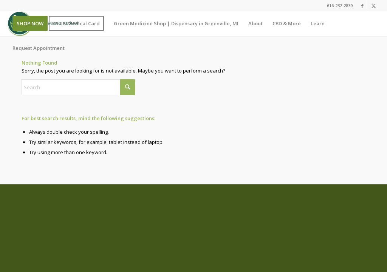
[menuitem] (30, 23)
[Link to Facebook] (362, 5)
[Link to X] (373, 5)
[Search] (78, 87)
